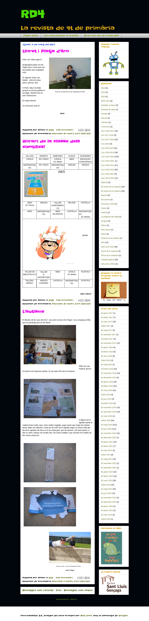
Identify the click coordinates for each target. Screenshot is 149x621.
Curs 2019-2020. (108, 161)
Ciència (104, 118)
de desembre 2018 (108, 377)
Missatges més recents (38, 590)
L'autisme (33, 311)
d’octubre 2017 (107, 339)
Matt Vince (86, 615)
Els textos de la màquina (111, 191)
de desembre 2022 (108, 468)
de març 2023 (106, 480)
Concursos (105, 127)
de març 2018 (106, 356)
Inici (59, 590)
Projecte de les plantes (110, 238)
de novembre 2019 (108, 407)
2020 (103, 97)
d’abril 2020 (105, 420)
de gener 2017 (107, 313)
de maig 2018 (106, 364)
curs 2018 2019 (107, 148)
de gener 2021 (107, 442)
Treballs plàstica (107, 260)
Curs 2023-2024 (107, 178)
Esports (104, 195)
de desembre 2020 (108, 438)
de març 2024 (106, 515)
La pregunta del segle (110, 217)
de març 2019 (106, 390)
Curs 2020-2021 (107, 165)
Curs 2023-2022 (107, 174)
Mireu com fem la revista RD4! (101, 35)
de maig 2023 (106, 489)
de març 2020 (106, 416)
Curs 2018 (105, 144)
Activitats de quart (63, 133)
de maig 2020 (106, 425)
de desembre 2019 (108, 412)
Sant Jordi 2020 (107, 247)
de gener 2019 (107, 382)
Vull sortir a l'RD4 (108, 264)
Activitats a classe (62, 581)
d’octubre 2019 (107, 403)
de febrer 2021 (107, 446)
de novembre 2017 (108, 343)
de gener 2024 (107, 506)
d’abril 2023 (105, 485)
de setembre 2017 (108, 335)
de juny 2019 (106, 399)
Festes (103, 208)
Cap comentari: (65, 130)
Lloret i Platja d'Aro (46, 51)
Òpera (103, 234)
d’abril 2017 (105, 326)
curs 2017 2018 (107, 135)
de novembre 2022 (108, 463)
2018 (103, 88)
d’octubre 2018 (107, 369)
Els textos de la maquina (111, 187)
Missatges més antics (78, 590)
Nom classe (106, 230)
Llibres (103, 225)
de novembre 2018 (108, 373)
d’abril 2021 (105, 455)
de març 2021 (106, 450)
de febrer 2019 (107, 386)
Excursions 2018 (108, 204)
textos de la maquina (109, 251)
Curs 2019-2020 (107, 157)
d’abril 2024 (105, 519)
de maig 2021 (106, 459)
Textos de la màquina (109, 255)
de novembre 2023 (108, 498)
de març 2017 (106, 322)
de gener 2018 (107, 347)
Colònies (104, 122)
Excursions (105, 199)
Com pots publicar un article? (61, 35)
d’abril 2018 (105, 360)
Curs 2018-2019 (107, 152)
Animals (104, 114)
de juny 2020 (106, 429)
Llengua (104, 221)
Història (104, 212)
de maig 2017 (106, 330)
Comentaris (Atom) (66, 599)
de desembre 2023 (108, 502)
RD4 (32, 14)
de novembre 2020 (108, 433)
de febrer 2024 (107, 510)
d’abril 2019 (105, 395)
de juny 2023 (106, 493)
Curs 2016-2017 (83, 133)
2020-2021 (105, 101)
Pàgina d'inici (30, 35)
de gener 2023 (107, 472)
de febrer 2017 (107, 317)
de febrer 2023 (107, 476)
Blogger (123, 615)
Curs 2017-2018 (107, 139)
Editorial (104, 182)
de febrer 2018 (107, 352)
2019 (103, 92)
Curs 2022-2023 (107, 170)
